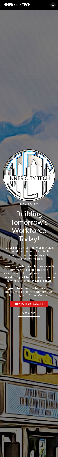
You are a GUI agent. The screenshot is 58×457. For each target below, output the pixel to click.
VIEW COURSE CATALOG (29, 304)
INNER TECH (16, 5)
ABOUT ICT (29, 313)
